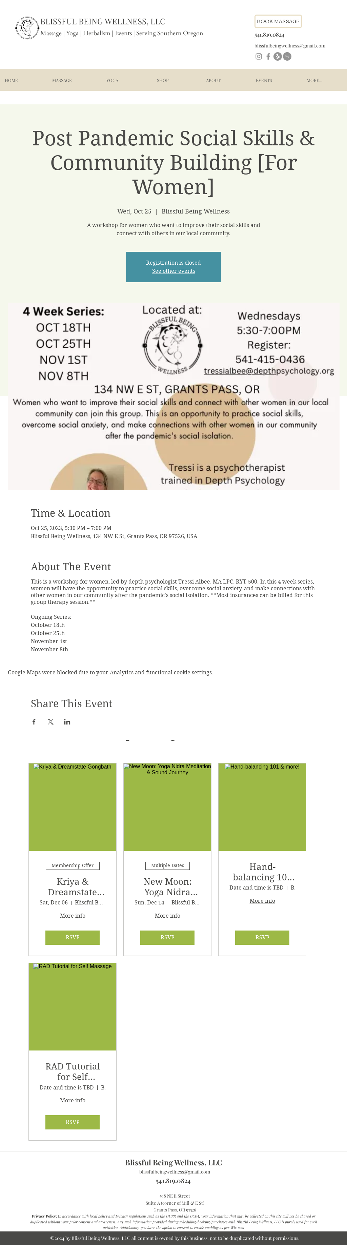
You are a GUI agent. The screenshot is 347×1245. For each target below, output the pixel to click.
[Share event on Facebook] (34, 721)
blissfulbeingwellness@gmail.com (174, 1171)
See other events (173, 271)
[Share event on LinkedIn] (67, 721)
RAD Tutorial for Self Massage (72, 1071)
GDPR (171, 1216)
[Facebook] (268, 56)
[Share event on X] (50, 721)
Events (124, 32)
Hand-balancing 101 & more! (262, 872)
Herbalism (96, 32)
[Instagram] (258, 56)
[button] (62, 80)
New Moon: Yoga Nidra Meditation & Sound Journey (167, 887)
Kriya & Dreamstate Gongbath (72, 887)
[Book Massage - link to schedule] (278, 21)
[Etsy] (287, 56)
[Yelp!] (277, 56)
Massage (51, 32)
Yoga (72, 32)
